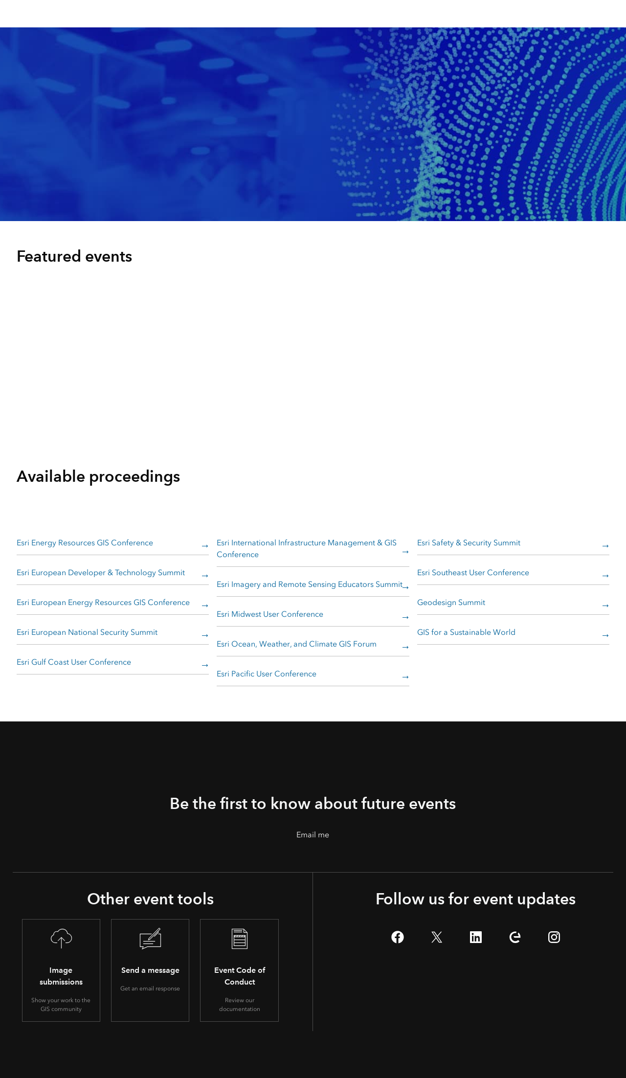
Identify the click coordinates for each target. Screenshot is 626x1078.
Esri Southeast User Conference (473, 572)
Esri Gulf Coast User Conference (74, 662)
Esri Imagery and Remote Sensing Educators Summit (309, 584)
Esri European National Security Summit (87, 632)
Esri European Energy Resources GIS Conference (103, 602)
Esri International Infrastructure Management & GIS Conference (307, 548)
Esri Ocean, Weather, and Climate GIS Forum (297, 644)
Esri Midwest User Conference (270, 614)
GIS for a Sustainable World (466, 632)
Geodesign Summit (451, 602)
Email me (312, 834)
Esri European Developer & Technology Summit (101, 572)
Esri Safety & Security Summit (468, 542)
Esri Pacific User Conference (266, 673)
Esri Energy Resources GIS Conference (85, 542)
